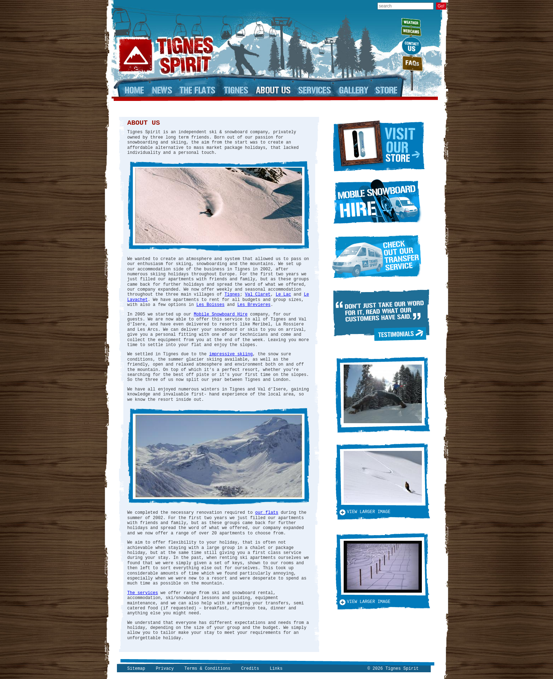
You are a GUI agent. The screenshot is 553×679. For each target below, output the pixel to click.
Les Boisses (210, 304)
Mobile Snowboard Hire (220, 314)
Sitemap (136, 668)
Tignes (232, 294)
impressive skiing (230, 354)
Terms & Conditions (207, 668)
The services (142, 593)
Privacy (164, 668)
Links (276, 668)
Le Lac (283, 294)
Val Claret (257, 294)
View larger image (368, 512)
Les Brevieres (254, 304)
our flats (266, 512)
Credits (250, 668)
